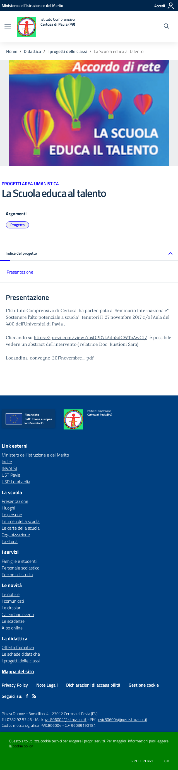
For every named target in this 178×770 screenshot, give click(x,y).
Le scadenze (13, 621)
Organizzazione (16, 534)
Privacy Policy (15, 685)
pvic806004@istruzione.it (65, 719)
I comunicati (13, 601)
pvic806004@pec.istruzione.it (122, 719)
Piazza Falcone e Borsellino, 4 (25, 713)
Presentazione (20, 272)
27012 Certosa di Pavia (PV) (75, 713)
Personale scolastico (20, 567)
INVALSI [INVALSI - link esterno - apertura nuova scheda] (9, 468)
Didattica (32, 51)
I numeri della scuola (21, 521)
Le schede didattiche (21, 654)
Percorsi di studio (17, 574)
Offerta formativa (18, 647)
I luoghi (8, 508)
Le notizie (11, 594)
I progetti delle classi (67, 51)
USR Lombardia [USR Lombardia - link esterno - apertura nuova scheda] (16, 481)
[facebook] (27, 696)
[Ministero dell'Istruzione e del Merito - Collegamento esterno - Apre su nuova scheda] (32, 5)
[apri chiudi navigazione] (7, 26)
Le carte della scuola (21, 528)
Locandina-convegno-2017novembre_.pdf (49, 358)
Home (11, 51)
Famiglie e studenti (19, 561)
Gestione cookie (144, 685)
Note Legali (47, 685)
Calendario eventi (18, 614)
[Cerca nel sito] (166, 26)
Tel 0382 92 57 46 (17, 719)
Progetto (17, 225)
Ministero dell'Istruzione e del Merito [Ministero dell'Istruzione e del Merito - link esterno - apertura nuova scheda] (35, 455)
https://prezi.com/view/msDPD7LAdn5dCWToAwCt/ (90, 337)
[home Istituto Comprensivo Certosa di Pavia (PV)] (46, 27)
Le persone (12, 514)
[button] (89, 253)
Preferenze (142, 761)
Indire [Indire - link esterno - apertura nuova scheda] (7, 461)
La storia (10, 541)
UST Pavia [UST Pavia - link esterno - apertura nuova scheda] (11, 475)
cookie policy (23, 746)
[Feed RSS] (34, 696)
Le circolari (11, 607)
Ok (166, 761)
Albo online (12, 627)
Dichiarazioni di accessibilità (93, 685)
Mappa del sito (18, 671)
